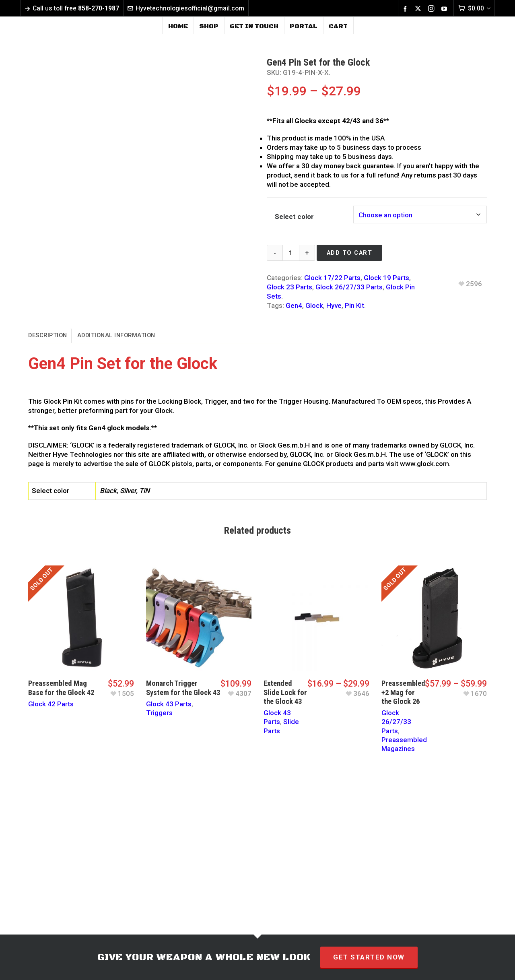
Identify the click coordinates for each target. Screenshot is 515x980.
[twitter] (419, 8)
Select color (294, 217)
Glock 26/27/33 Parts (349, 287)
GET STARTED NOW (369, 957)
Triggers (159, 713)
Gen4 (294, 305)
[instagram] (432, 8)
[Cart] (474, 8)
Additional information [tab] (116, 335)
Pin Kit (354, 305)
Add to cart (350, 252)
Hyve (334, 305)
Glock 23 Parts (289, 287)
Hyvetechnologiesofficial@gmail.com (186, 8)
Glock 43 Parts (169, 704)
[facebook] (406, 8)
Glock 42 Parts (51, 704)
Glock (314, 305)
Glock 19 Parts (386, 278)
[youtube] (445, 8)
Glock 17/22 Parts (332, 278)
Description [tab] (47, 335)
